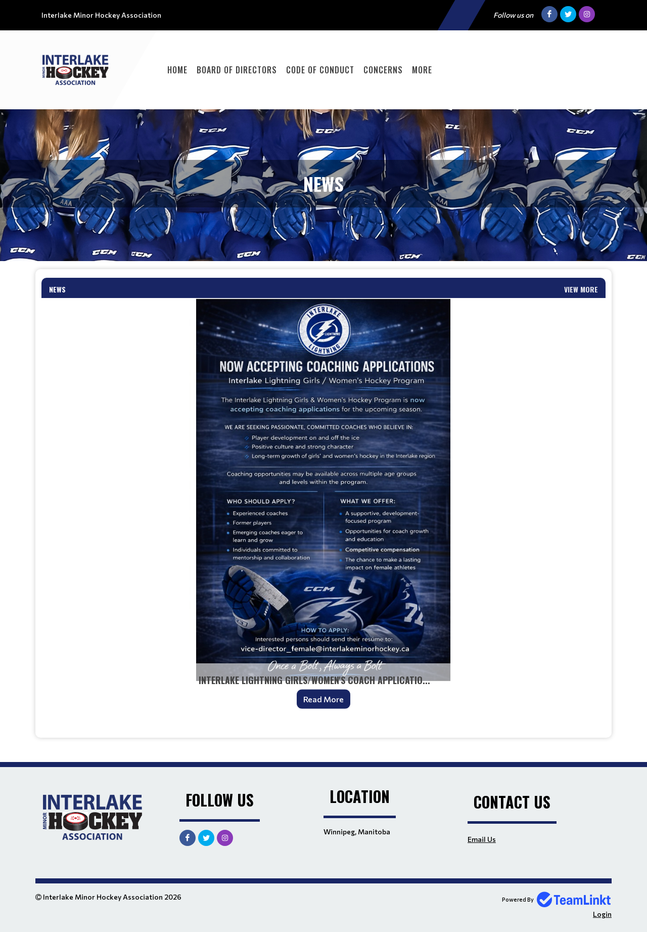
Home (177, 70)
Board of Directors (237, 70)
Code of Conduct (320, 70)
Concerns (383, 70)
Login (602, 914)
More (422, 70)
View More (581, 289)
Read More (323, 699)
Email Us (482, 839)
